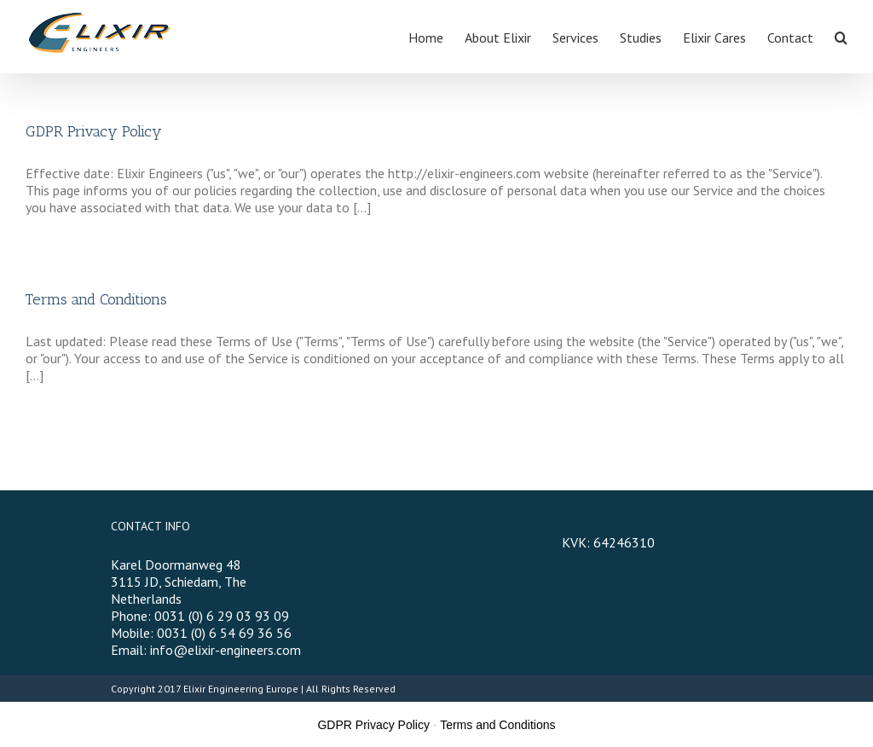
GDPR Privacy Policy (94, 131)
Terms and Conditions (96, 299)
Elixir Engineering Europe (240, 688)
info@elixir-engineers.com (225, 649)
